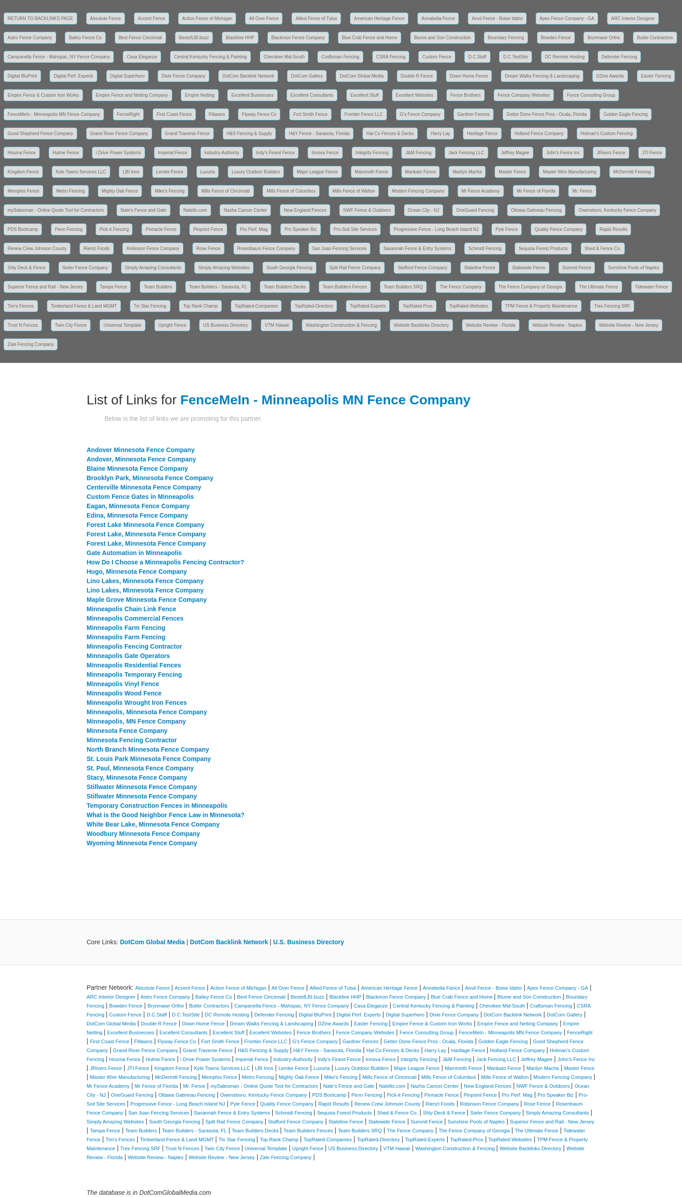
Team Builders (158, 286)
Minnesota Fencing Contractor (132, 740)
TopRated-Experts (368, 306)
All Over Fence (264, 18)
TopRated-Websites (468, 306)
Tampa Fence (113, 286)
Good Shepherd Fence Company (40, 133)
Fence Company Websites (524, 95)
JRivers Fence (611, 152)
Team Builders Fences (345, 286)
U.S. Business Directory (308, 942)
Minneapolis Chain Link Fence (131, 609)
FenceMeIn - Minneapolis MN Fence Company (54, 114)
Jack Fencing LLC (466, 152)
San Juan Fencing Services (339, 248)
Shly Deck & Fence (27, 267)
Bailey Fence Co (85, 37)
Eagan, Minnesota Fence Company (138, 506)
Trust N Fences (23, 325)
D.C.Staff (477, 56)
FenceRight (128, 114)
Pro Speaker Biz (300, 229)
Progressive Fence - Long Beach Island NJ (436, 229)
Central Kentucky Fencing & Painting (210, 56)
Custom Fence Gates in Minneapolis (140, 496)
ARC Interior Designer (633, 18)
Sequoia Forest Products (543, 248)
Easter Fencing (656, 76)
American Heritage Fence (379, 18)
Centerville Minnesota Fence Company (144, 487)
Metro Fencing (70, 191)
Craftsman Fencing (340, 56)
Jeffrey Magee (515, 152)
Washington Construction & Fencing (341, 325)
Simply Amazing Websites (224, 267)
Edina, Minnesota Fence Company (137, 515)
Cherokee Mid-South (284, 56)
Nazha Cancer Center (245, 210)
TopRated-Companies (256, 306)
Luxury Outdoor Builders (256, 171)
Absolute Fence (105, 18)
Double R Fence (417, 76)
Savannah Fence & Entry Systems (417, 248)
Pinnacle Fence (161, 229)
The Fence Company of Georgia (530, 286)
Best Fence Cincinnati (140, 37)
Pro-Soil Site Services (355, 229)
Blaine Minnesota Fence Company (137, 468)
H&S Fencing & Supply (249, 133)
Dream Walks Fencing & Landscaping (542, 76)
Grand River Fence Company (119, 133)
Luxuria (207, 171)
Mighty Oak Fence (120, 191)
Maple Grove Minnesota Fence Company (147, 599)
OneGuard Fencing (475, 210)
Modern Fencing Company (418, 191)
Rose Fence (208, 248)
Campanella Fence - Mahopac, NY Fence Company (59, 56)
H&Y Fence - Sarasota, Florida (319, 133)
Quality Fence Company (558, 229)
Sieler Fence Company (85, 267)
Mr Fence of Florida (536, 191)
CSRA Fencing (391, 56)
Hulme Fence (66, 152)
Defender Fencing (619, 56)
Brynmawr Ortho (603, 37)
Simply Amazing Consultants (153, 267)
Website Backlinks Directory (421, 325)
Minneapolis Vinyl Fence (123, 683)
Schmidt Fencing (484, 248)
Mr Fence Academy (481, 191)
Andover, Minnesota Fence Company (141, 459)
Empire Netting (199, 95)
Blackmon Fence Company (298, 37)
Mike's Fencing (169, 191)
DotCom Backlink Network (248, 76)
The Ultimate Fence (598, 286)
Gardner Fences (473, 114)
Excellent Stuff (364, 95)
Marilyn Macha (467, 171)
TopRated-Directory (314, 306)
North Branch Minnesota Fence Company (148, 749)
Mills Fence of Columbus (290, 191)
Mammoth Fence (371, 171)
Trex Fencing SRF (612, 306)
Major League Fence (317, 171)
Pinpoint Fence (208, 229)
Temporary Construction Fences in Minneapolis (157, 805)
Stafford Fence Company (422, 267)
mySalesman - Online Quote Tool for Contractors (56, 210)
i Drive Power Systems (118, 152)
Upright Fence (172, 325)
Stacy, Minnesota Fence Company (137, 777)
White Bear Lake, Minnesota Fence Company (153, 824)
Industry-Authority (221, 152)
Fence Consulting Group (591, 95)
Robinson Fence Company (152, 248)
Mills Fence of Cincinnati (225, 191)
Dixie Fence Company (183, 76)
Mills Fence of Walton (354, 191)
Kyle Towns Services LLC (81, 171)
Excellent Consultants (312, 95)
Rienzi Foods (96, 248)
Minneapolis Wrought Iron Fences (137, 702)
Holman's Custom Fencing (607, 133)
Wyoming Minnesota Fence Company (142, 843)
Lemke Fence (169, 171)
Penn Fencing (69, 229)
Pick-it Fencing (114, 229)
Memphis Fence (23, 191)
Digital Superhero (127, 76)
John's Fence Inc (563, 152)
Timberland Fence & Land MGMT (84, 306)
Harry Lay (440, 133)
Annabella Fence (438, 18)
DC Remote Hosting (565, 56)
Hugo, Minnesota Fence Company (137, 571)
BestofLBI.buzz (194, 37)
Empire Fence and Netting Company (132, 95)
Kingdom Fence (23, 171)
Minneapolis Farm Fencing (126, 627)
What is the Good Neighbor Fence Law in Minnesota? (166, 815)
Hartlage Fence (482, 133)
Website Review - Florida (491, 325)
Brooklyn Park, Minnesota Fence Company (150, 477)
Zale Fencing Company (31, 344)
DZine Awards (610, 76)
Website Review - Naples (557, 325)
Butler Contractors (655, 37)
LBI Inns (131, 171)
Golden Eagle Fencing (625, 114)
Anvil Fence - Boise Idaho (497, 18)
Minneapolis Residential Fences (134, 665)
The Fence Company (460, 286)
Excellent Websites (414, 95)
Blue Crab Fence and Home (369, 37)
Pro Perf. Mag (254, 229)
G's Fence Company (420, 114)
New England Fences (305, 210)
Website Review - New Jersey (628, 325)
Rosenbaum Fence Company (266, 248)
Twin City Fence (71, 325)
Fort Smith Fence (310, 114)
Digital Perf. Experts (73, 76)
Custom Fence (436, 56)
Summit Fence (576, 267)
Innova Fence (325, 152)
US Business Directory (225, 325)
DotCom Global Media (361, 76)
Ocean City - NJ (424, 210)
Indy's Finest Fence (275, 152)
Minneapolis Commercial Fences (135, 618)
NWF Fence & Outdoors (367, 210)
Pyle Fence (506, 229)
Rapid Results (613, 229)
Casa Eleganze (142, 56)
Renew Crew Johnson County (37, 248)
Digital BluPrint (22, 76)
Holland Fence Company (539, 133)
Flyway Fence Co (259, 114)
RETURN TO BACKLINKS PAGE (40, 18)
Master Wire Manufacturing (569, 171)
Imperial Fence (172, 152)
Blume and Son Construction (442, 37)
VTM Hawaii (277, 325)
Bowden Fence (556, 37)
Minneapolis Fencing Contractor (134, 646)
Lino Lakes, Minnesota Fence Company (145, 580)
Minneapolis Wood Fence (124, 693)
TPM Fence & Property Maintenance (541, 306)
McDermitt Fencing (632, 171)
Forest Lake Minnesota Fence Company (145, 524)
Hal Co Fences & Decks (390, 133)
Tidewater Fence (651, 286)
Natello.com (195, 210)
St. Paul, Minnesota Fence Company (140, 768)
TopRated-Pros (417, 306)
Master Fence (512, 171)
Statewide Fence (528, 267)
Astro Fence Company (30, 37)
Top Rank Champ (200, 306)
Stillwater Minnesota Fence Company (142, 786)
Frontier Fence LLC (364, 114)
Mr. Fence (582, 191)
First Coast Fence (174, 114)
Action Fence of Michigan (207, 18)
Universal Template (122, 325)
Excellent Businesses (252, 95)
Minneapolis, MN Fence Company (136, 721)
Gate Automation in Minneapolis (134, 552)
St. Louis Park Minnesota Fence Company (149, 758)
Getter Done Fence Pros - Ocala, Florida (547, 114)
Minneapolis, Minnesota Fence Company (147, 712)
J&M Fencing (418, 152)
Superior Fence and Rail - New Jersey (45, 286)
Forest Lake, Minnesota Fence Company (146, 534)
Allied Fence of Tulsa (316, 18)
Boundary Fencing (506, 37)
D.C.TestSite (515, 56)
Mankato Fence (420, 171)
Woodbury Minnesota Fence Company (143, 833)
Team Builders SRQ (403, 286)
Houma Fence (22, 152)
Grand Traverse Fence (187, 133)
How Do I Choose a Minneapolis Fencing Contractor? (165, 562)
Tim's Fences (21, 306)
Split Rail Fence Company (355, 267)
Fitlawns (217, 114)
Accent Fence (151, 18)
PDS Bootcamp (23, 229)
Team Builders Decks (285, 286)
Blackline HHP (240, 37)
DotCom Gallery (307, 76)
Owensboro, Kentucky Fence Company (617, 210)
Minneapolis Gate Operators (128, 655)
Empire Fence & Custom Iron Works (43, 95)
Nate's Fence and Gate (143, 210)
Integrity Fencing (372, 152)
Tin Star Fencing (150, 306)
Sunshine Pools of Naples (633, 267)
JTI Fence (652, 152)
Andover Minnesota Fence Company (141, 449)
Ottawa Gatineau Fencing (536, 210)
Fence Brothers (465, 95)
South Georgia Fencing (289, 267)
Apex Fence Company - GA (567, 18)
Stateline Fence (479, 267)
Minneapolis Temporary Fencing (134, 674)
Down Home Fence (469, 76)
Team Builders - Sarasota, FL (218, 286)
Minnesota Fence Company (127, 730)
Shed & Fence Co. (603, 248)
